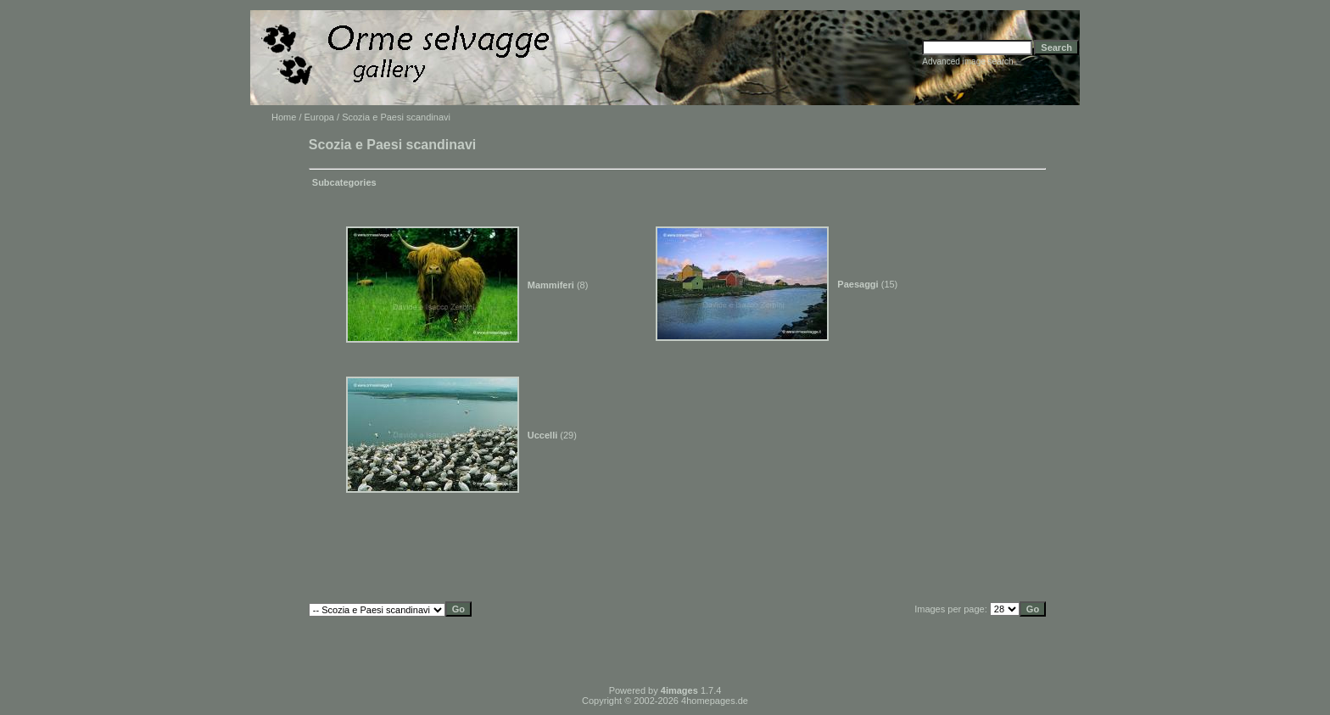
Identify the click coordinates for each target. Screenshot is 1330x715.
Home (283, 117)
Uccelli (542, 435)
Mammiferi (551, 285)
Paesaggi (857, 284)
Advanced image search (967, 61)
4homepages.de (714, 700)
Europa (319, 117)
